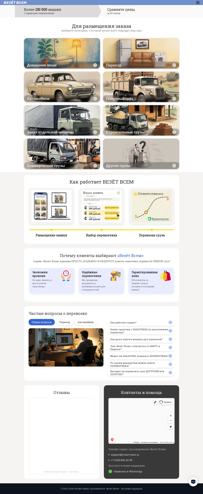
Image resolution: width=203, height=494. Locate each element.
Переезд (64, 322)
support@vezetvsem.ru (125, 454)
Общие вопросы (42, 322)
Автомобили (86, 322)
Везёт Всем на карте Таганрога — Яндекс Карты (62, 472)
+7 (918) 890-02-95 (121, 460)
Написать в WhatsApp (128, 471)
